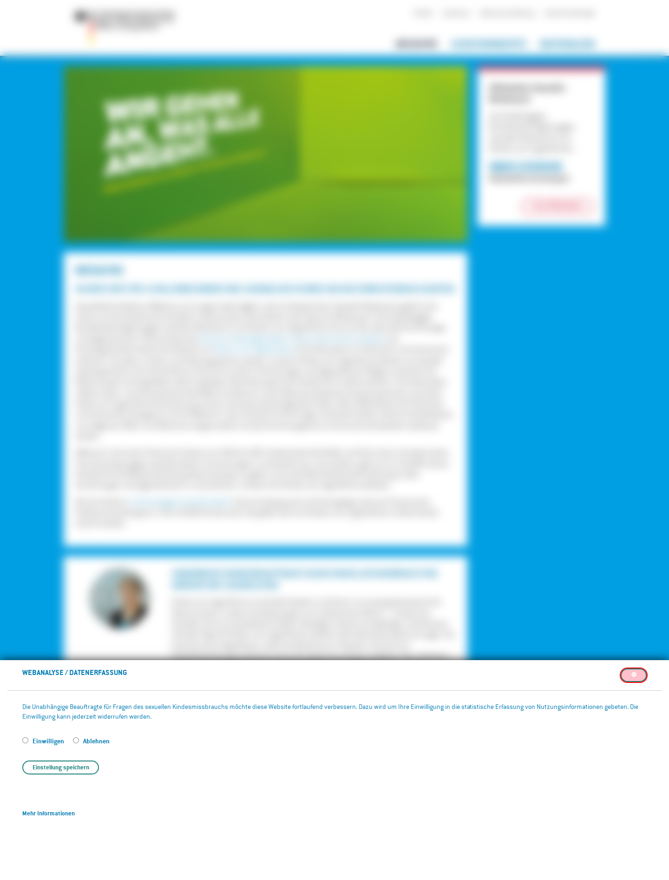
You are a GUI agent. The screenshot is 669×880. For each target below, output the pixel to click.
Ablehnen (96, 740)
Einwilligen (49, 740)
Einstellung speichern (61, 767)
